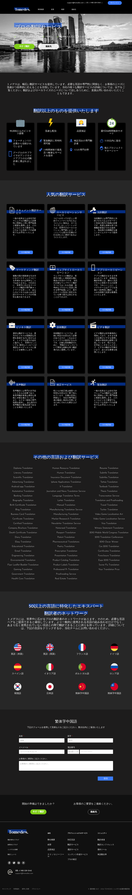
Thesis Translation (109, 491)
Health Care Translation (23, 578)
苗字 (70, 736)
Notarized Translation (66, 528)
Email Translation (23, 551)
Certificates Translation (109, 551)
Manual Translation (66, 505)
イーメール (24, 747)
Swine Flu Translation (109, 565)
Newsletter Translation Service (66, 523)
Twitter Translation (109, 509)
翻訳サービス (73, 845)
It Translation (66, 486)
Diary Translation (23, 537)
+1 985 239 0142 (23, 871)
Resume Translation (109, 468)
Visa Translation (109, 523)
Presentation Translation (66, 555)
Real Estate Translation (66, 578)
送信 (106, 779)
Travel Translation (109, 505)
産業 (52, 9)
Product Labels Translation (66, 565)
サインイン (114, 3)
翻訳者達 (101, 840)
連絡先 (74, 9)
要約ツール (102, 850)
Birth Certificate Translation (23, 505)
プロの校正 (72, 859)
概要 (62, 9)
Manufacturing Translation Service (66, 509)
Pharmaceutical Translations (66, 542)
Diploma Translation (23, 468)
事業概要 (41, 9)
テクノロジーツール (56, 855)
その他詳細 (25, 252)
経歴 (49, 845)
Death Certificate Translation (23, 532)
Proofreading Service (66, 574)
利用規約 (17, 889)
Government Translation (23, 574)
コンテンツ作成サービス (78, 855)
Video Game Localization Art (109, 514)
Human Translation (66, 473)
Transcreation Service (109, 496)
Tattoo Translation (109, 482)
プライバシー (36, 889)
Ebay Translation (23, 542)
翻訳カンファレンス (106, 845)
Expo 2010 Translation (109, 560)
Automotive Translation (23, 491)
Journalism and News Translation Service (66, 491)
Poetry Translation (66, 546)
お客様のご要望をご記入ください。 (33, 759)
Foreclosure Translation (109, 555)
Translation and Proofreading (109, 500)
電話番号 (71, 747)
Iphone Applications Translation (66, 482)
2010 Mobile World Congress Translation (109, 532)
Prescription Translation (66, 551)
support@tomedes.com (24, 873)
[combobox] (73, 752)
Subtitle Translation (109, 473)
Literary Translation (23, 473)
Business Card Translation (23, 514)
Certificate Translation (23, 519)
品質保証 (51, 850)
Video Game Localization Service (109, 519)
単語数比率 (102, 855)
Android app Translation (23, 486)
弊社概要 (51, 840)
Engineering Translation (23, 555)
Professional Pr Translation (66, 569)
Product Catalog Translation (66, 560)
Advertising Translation (23, 482)
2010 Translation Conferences (109, 537)
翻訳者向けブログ (13, 840)
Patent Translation (66, 537)
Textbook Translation (109, 486)
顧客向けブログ (13, 845)
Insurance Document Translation (66, 477)
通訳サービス (73, 850)
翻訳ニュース (12, 854)
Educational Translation (23, 546)
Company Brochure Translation (23, 528)
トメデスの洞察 (13, 849)
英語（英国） (50, 654)
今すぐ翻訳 (24, 46)
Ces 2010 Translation (109, 546)
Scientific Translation (23, 477)
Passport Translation (66, 532)
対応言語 (71, 840)
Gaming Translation (23, 569)
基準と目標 (25, 889)
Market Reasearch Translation (66, 519)
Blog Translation (23, 509)
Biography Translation (23, 500)
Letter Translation (66, 500)
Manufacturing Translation (66, 514)
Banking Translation (23, 496)
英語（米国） (17, 654)
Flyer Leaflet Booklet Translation (23, 565)
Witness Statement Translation (109, 528)
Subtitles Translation (109, 477)
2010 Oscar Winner (109, 542)
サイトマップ (6, 889)
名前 (21, 736)
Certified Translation (23, 523)
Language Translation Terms (66, 496)
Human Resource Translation (66, 468)
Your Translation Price (109, 569)
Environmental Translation (23, 560)
